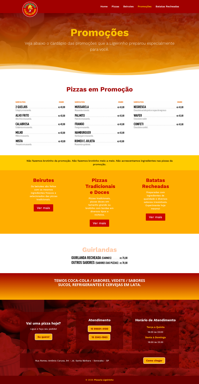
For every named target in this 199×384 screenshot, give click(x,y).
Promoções (145, 6)
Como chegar (154, 360)
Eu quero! (43, 336)
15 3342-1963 (99, 337)
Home (104, 6)
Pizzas (115, 6)
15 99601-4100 (99, 328)
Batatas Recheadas (167, 6)
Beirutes (128, 6)
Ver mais (43, 208)
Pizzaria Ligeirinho (103, 380)
